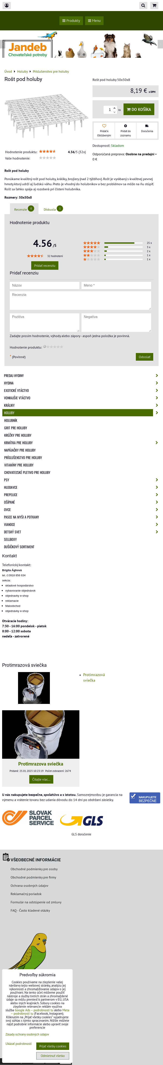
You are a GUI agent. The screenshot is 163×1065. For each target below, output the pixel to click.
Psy (82, 479)
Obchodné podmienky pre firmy (33, 877)
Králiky (82, 405)
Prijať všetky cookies (52, 1046)
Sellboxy (10, 539)
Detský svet (82, 531)
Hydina (82, 383)
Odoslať (144, 357)
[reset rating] (44, 346)
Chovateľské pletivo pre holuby (27, 472)
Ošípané (82, 502)
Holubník (10, 420)
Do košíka (139, 109)
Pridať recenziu (44, 265)
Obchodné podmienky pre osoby (34, 869)
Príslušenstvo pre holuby (23, 457)
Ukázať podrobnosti (19, 1044)
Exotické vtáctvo (82, 390)
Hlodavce (82, 487)
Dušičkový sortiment (19, 546)
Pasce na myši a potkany (82, 517)
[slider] (47, 151)
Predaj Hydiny (82, 375)
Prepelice (82, 494)
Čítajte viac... (41, 779)
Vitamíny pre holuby (19, 465)
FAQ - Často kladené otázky (30, 910)
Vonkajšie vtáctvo (82, 397)
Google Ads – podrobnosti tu (34, 1010)
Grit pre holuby (15, 427)
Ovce (82, 509)
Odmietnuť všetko (53, 1056)
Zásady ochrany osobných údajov (27, 1034)
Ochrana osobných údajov (29, 885)
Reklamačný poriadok (26, 894)
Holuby (82, 412)
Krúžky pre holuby (17, 435)
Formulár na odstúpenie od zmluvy (35, 902)
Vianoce (82, 524)
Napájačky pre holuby (20, 450)
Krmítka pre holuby (82, 442)
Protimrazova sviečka (40, 764)
